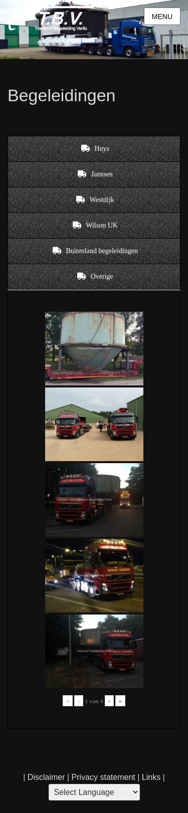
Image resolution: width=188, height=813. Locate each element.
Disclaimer (46, 777)
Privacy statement (103, 777)
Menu (162, 17)
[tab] (94, 149)
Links (149, 777)
